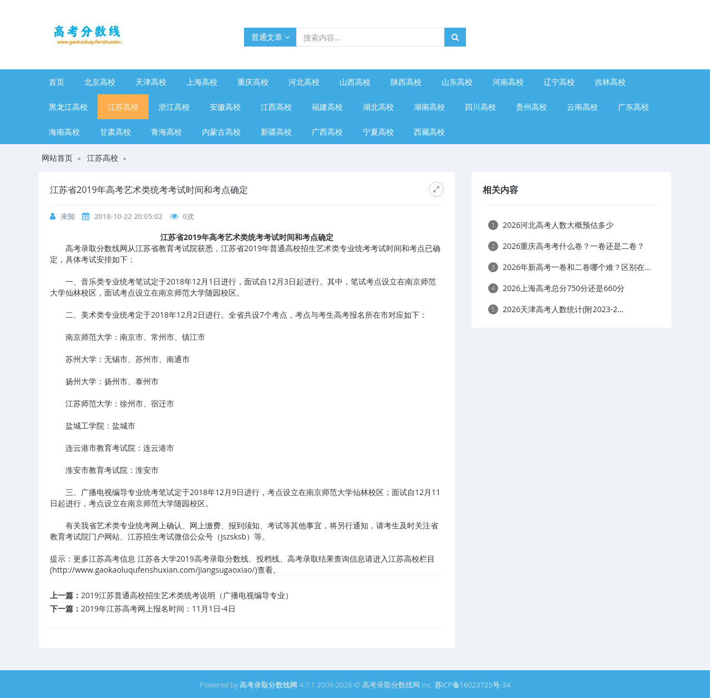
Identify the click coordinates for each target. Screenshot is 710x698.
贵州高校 (531, 106)
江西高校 (276, 106)
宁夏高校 (378, 131)
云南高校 (582, 106)
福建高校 (327, 106)
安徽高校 (225, 106)
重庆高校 (252, 82)
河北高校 (304, 82)
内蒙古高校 (221, 131)
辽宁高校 (559, 82)
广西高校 (327, 131)
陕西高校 (406, 82)
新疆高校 (276, 131)
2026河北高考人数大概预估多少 (550, 225)
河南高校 (508, 82)
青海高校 (166, 131)
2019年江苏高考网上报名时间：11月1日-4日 (158, 608)
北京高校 (99, 82)
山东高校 (457, 82)
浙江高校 (174, 106)
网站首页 (57, 157)
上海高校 (201, 82)
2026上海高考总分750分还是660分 (556, 288)
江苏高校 (123, 106)
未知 (67, 216)
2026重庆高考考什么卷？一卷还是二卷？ (566, 246)
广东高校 (633, 106)
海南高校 (64, 131)
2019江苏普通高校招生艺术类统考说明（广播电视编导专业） (187, 595)
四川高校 (480, 106)
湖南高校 (429, 106)
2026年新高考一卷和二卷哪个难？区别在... (569, 267)
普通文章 (270, 37)
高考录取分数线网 (268, 685)
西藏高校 (429, 131)
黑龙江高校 (68, 106)
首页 (56, 82)
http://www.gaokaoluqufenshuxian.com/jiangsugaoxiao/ (153, 569)
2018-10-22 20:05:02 (128, 216)
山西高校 (355, 82)
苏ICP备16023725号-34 (472, 685)
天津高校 (150, 82)
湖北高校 (378, 106)
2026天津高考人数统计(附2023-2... (555, 309)
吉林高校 (610, 82)
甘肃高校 (115, 131)
